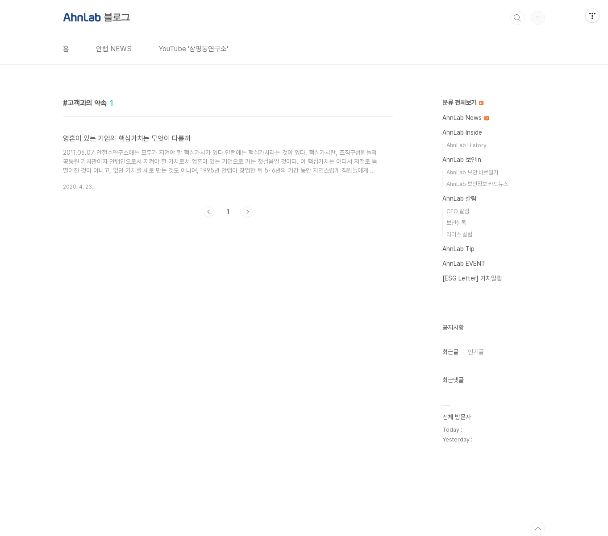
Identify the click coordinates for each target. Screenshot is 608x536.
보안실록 (456, 222)
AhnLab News (465, 117)
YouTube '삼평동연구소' (193, 49)
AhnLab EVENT (463, 263)
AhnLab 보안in (461, 159)
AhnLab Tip (458, 248)
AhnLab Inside (462, 132)
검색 (517, 18)
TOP (538, 529)
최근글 (450, 351)
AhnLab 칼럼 (459, 198)
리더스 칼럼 (459, 234)
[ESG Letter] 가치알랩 (472, 278)
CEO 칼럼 (457, 211)
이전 (209, 211)
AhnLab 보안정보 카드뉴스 (477, 184)
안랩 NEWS (114, 49)
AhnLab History (466, 145)
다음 (247, 211)
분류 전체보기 (462, 102)
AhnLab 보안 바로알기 (472, 172)
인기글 (476, 351)
